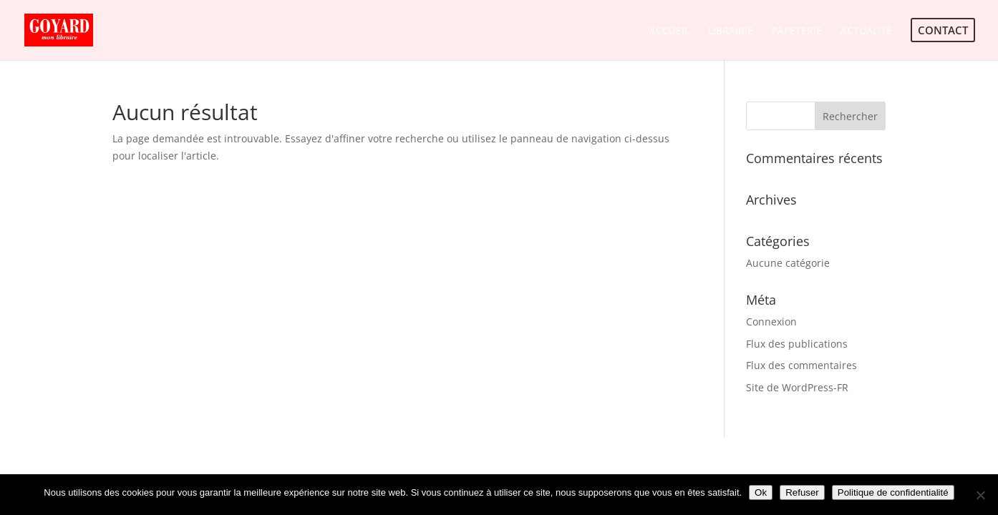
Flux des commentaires (801, 365)
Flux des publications (797, 343)
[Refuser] (980, 495)
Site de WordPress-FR (797, 387)
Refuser (802, 492)
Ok (761, 492)
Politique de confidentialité (893, 492)
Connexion (771, 321)
